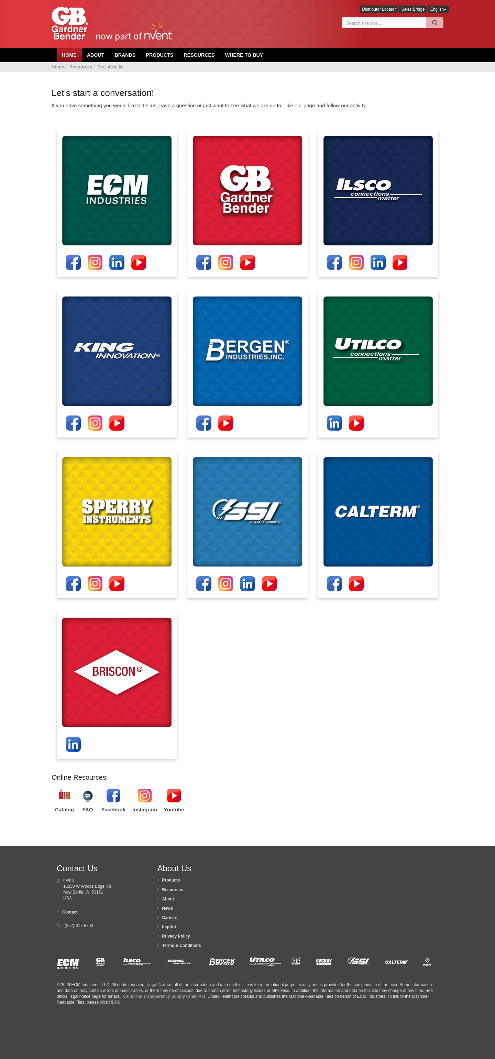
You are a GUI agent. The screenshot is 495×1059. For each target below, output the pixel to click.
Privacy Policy (176, 936)
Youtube (174, 809)
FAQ (87, 809)
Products (159, 55)
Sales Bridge (413, 9)
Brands (124, 55)
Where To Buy (244, 55)
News (167, 908)
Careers (170, 917)
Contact (70, 912)
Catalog (64, 809)
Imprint (169, 927)
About (168, 899)
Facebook (113, 809)
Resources (199, 55)
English (438, 9)
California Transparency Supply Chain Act (164, 996)
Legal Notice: (160, 984)
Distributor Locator (379, 9)
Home (58, 66)
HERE (114, 1002)
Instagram (144, 809)
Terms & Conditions (181, 945)
